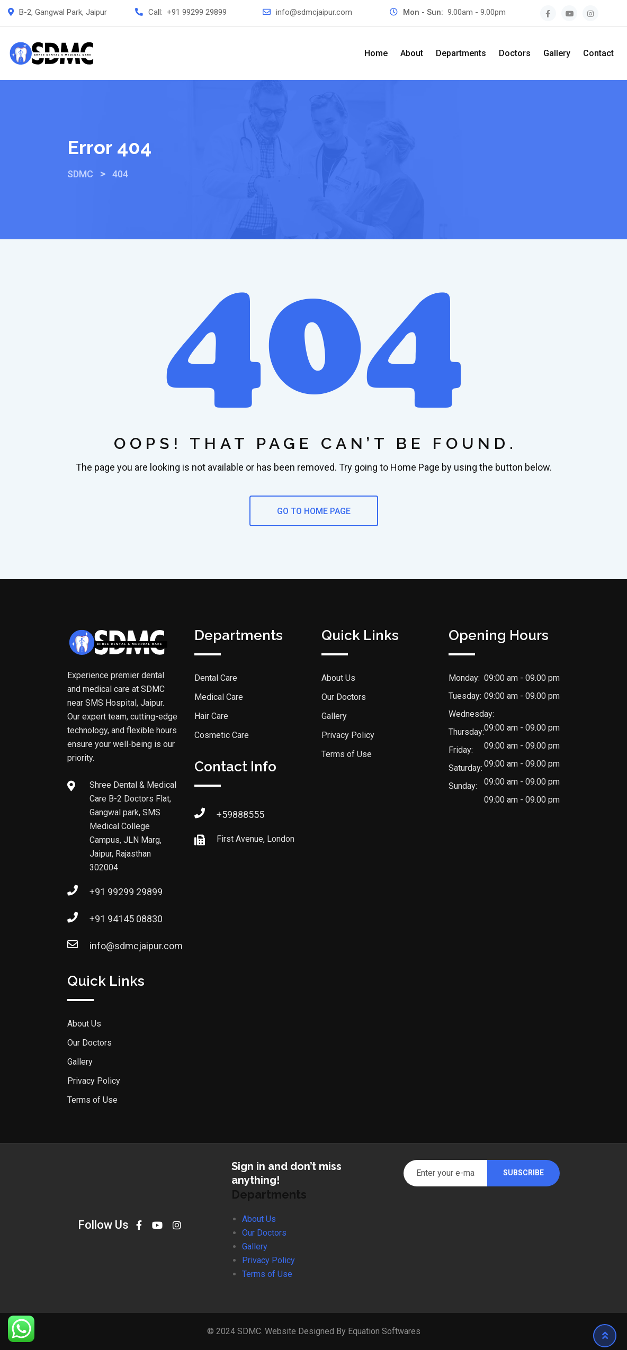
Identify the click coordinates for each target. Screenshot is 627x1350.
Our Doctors (89, 1043)
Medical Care (218, 697)
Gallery (556, 53)
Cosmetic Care (221, 735)
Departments (461, 53)
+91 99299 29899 (197, 12)
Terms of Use (92, 1100)
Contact (598, 53)
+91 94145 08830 (126, 918)
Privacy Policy (93, 1081)
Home (376, 53)
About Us (84, 1024)
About (411, 53)
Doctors (515, 53)
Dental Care (215, 678)
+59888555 (240, 814)
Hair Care (211, 716)
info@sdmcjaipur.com (314, 12)
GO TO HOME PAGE (314, 511)
